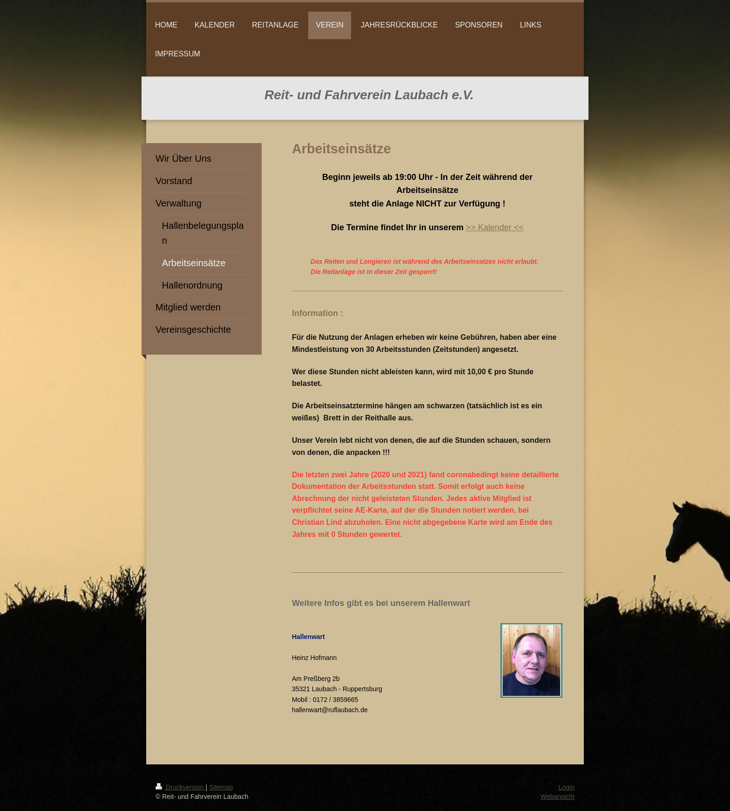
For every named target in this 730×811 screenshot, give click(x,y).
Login (567, 787)
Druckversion (180, 787)
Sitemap (221, 787)
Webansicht (558, 796)
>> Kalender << (495, 227)
